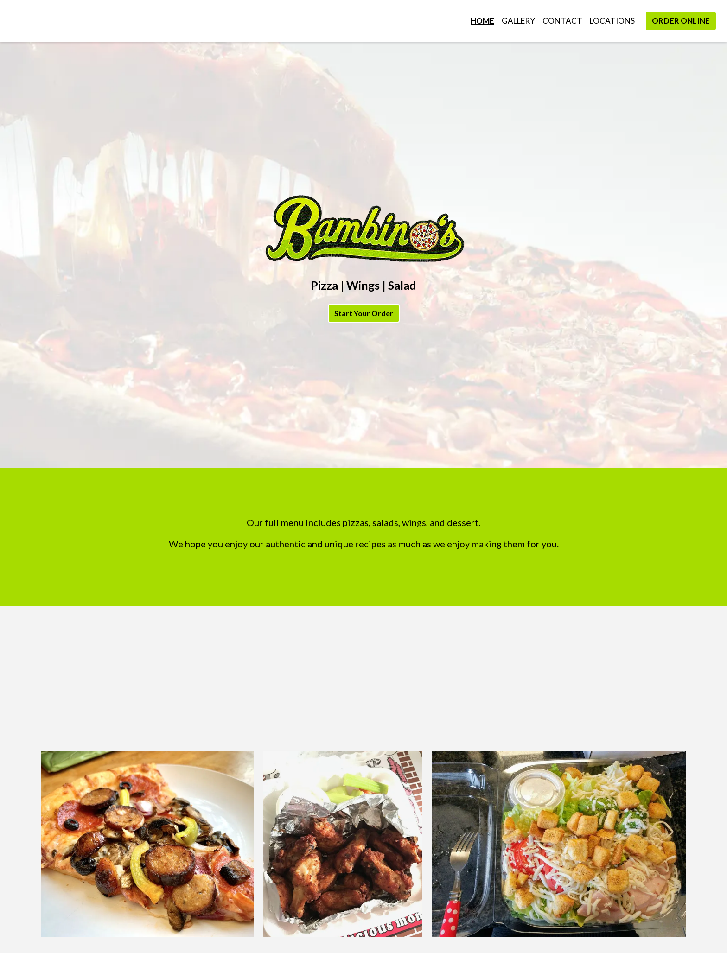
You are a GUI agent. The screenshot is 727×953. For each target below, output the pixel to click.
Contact (562, 20)
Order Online (681, 20)
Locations (612, 20)
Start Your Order (363, 313)
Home (482, 20)
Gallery (518, 20)
